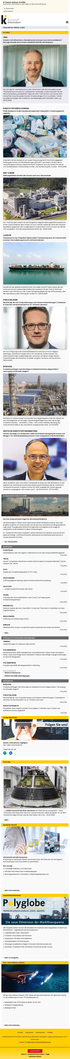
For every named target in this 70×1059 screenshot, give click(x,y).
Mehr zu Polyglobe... (12, 958)
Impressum (29, 1032)
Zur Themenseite (9, 8)
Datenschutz (40, 1032)
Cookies (50, 1032)
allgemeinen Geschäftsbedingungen (39, 1042)
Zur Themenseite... (11, 542)
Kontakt (20, 1032)
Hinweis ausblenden (8, 11)
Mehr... (7, 633)
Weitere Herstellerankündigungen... (18, 676)
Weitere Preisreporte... (13, 673)
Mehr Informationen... (13, 890)
